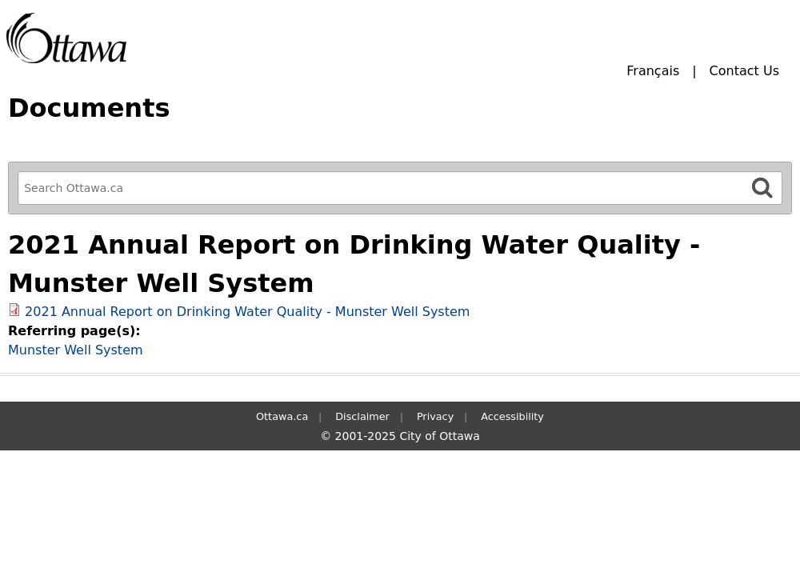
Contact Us (744, 70)
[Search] (762, 187)
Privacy (435, 416)
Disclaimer (362, 416)
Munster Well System (75, 350)
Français (652, 70)
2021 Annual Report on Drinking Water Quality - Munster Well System (247, 311)
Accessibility (512, 416)
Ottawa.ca (282, 416)
